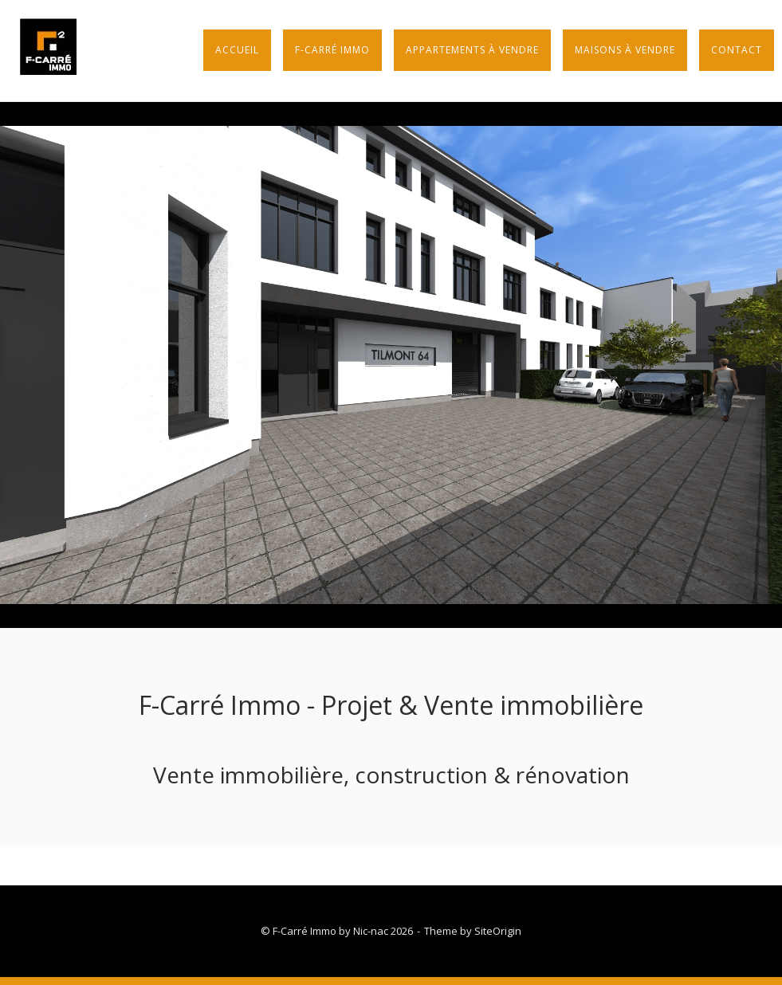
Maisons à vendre (625, 50)
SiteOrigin (497, 931)
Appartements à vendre (472, 50)
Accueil (237, 50)
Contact (736, 50)
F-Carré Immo (332, 50)
